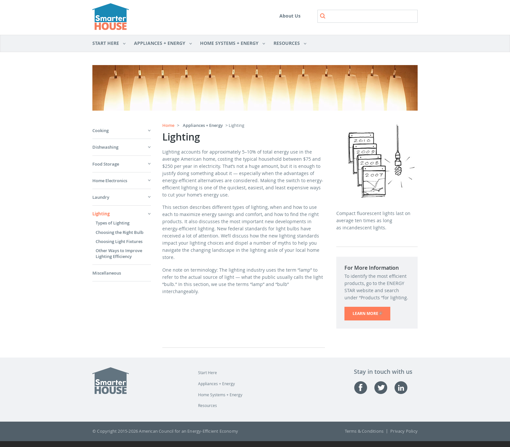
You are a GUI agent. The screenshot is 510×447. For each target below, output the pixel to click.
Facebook (364, 387)
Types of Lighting (112, 223)
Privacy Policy (404, 431)
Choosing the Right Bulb (119, 232)
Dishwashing (105, 147)
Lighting (101, 214)
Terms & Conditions (364, 431)
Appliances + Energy (160, 43)
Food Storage (105, 164)
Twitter (384, 387)
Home (168, 125)
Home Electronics (109, 180)
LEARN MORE (371, 313)
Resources (288, 43)
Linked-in (404, 387)
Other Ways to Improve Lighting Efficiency (119, 253)
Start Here (109, 43)
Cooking (100, 130)
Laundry (100, 197)
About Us (290, 16)
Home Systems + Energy (230, 43)
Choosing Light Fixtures (119, 241)
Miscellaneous (106, 273)
